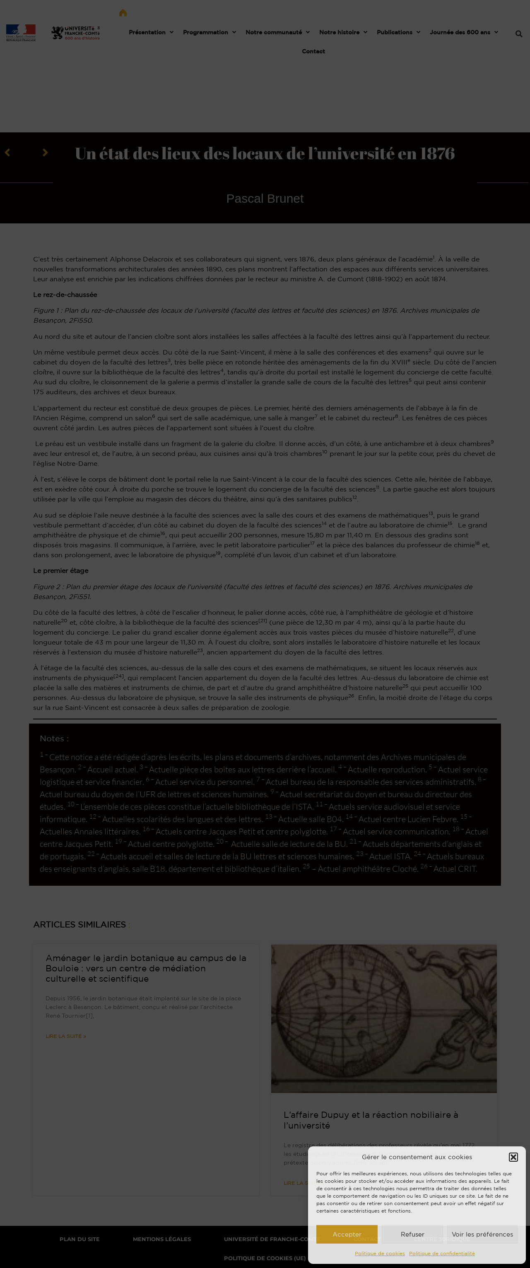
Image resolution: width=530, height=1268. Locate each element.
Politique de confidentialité (442, 1253)
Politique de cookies (380, 1253)
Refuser (412, 1234)
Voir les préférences (482, 1234)
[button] (513, 1157)
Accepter (346, 1234)
